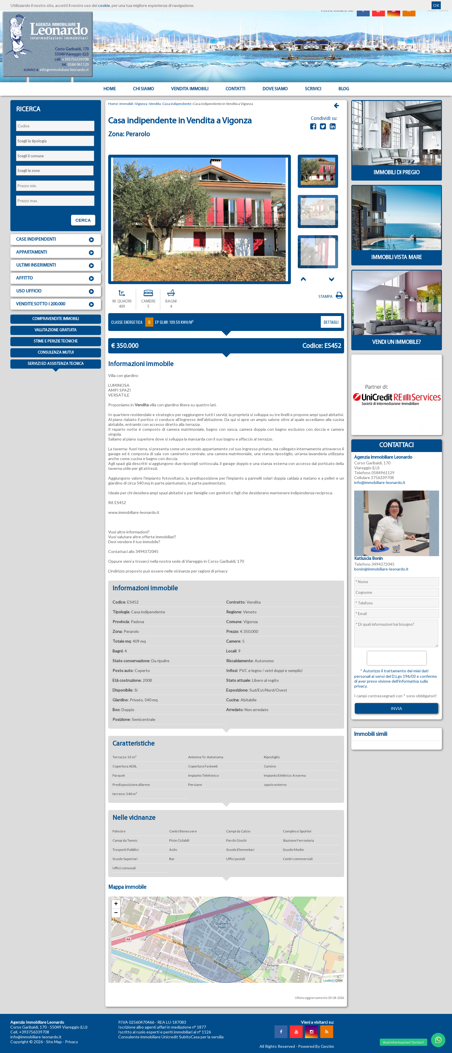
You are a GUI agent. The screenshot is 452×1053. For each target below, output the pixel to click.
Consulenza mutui (56, 353)
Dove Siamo (275, 89)
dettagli (331, 322)
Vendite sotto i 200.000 (55, 304)
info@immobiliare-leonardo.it (64, 70)
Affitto (55, 278)
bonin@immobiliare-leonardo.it (381, 568)
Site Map (54, 1041)
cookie (104, 5)
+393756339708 (75, 60)
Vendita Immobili (189, 89)
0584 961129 (78, 65)
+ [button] (116, 904)
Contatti (235, 89)
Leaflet (328, 980)
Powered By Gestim (316, 1046)
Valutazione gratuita (56, 330)
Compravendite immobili (55, 319)
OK (436, 5)
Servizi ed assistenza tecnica (56, 365)
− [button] (116, 913)
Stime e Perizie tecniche (56, 341)
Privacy (71, 1041)
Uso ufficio (55, 291)
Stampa (331, 297)
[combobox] (55, 141)
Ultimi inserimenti (55, 265)
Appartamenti (55, 252)
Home (109, 89)
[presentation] (396, 658)
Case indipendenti (55, 240)
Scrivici (313, 89)
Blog (343, 89)
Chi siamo (143, 89)
